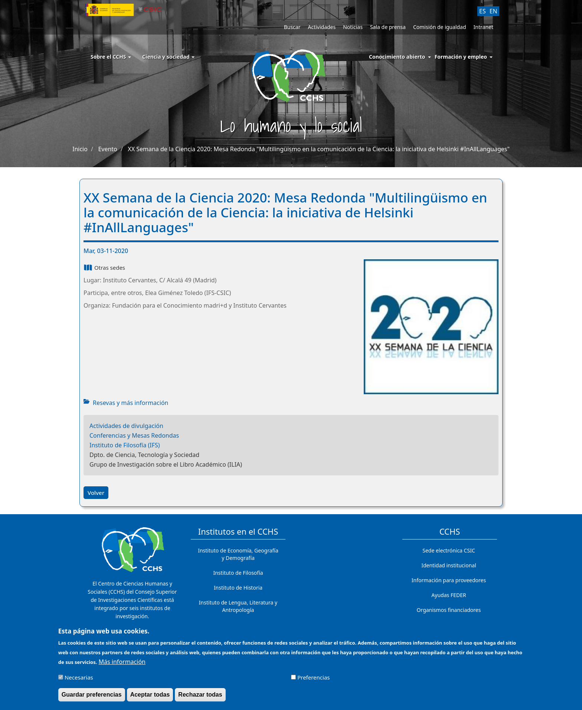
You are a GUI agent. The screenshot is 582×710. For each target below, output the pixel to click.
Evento (107, 149)
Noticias (353, 26)
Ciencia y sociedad (168, 56)
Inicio (80, 149)
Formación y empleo (461, 56)
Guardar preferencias (92, 698)
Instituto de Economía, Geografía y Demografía (238, 554)
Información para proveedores (449, 580)
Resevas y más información (130, 403)
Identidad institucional (448, 565)
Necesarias (79, 680)
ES (482, 11)
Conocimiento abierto (397, 56)
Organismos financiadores (449, 609)
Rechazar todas (200, 698)
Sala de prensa (388, 26)
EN (493, 11)
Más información (122, 665)
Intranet (483, 26)
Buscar (292, 26)
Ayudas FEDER (448, 595)
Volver (96, 492)
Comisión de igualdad (439, 26)
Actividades (322, 26)
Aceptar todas (150, 698)
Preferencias (313, 680)
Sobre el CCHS (111, 56)
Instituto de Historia (238, 587)
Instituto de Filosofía (238, 572)
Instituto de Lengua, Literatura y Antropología (238, 606)
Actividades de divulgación (126, 426)
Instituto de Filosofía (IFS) (124, 445)
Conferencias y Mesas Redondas (134, 435)
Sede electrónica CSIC (448, 550)
